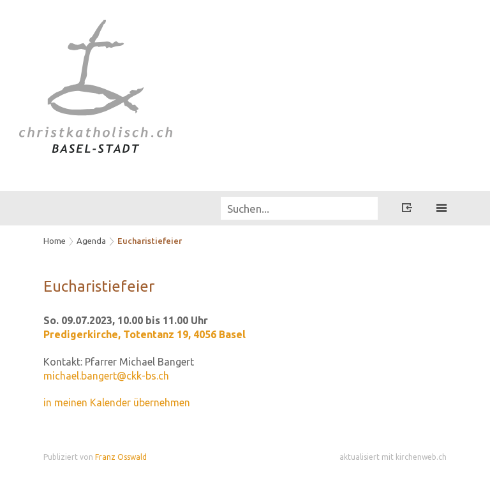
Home (54, 240)
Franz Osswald (121, 457)
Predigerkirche (144, 334)
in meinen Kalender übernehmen (116, 402)
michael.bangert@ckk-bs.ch (106, 375)
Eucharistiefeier (149, 240)
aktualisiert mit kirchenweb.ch (393, 457)
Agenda (91, 240)
